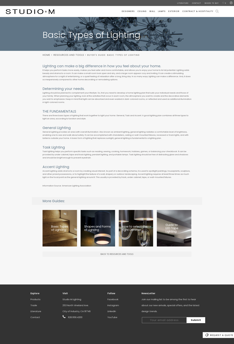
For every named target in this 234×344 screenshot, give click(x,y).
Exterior (174, 11)
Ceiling (142, 11)
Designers (128, 11)
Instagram (113, 305)
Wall (152, 11)
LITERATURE (182, 3)
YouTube (112, 317)
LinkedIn (111, 311)
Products (35, 299)
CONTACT (196, 3)
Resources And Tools (68, 55)
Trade (33, 305)
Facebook (112, 299)
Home (46, 55)
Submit (196, 320)
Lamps (162, 11)
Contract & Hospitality (197, 11)
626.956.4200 (72, 317)
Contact (35, 317)
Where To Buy (212, 3)
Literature (35, 311)
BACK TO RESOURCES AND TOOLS (117, 254)
